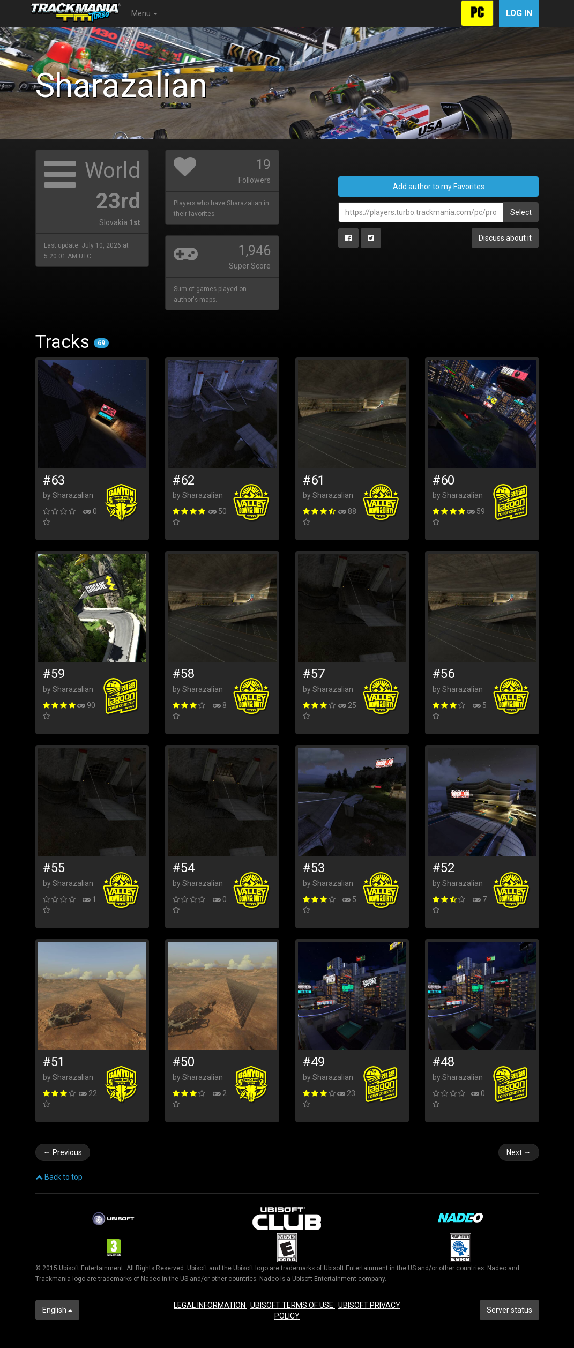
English (57, 1310)
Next (518, 1152)
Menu (144, 13)
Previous (62, 1152)
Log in (519, 13)
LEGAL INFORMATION (210, 1305)
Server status (509, 1310)
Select (521, 212)
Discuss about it (505, 238)
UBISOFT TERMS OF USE (292, 1305)
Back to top (59, 1177)
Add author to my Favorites (438, 186)
